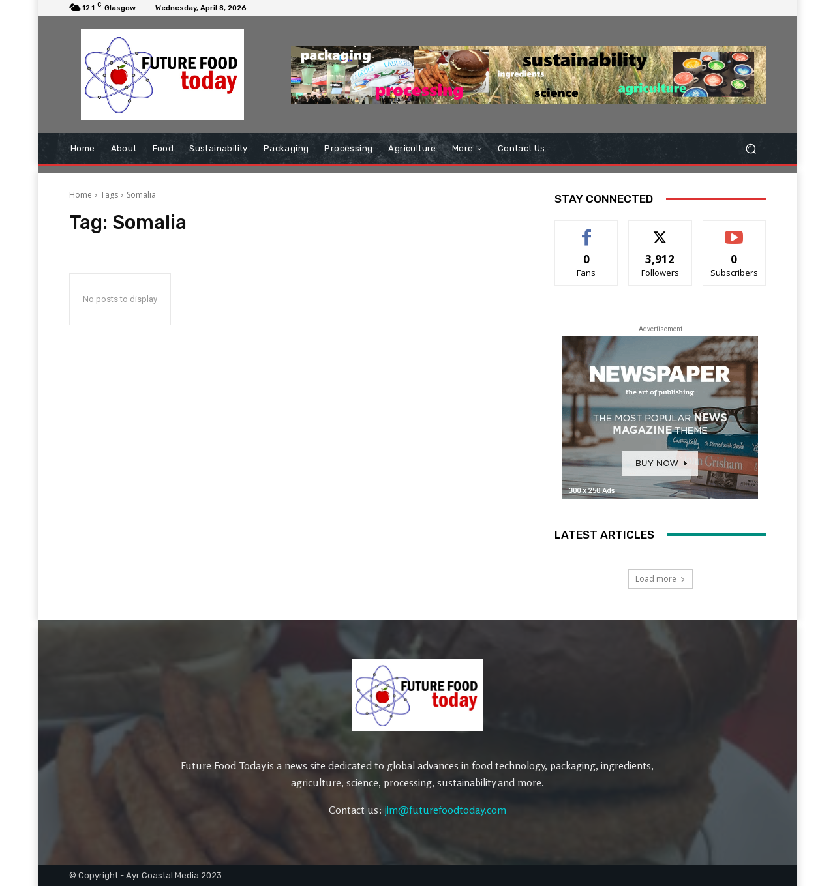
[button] (750, 148)
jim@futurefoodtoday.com (445, 809)
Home (80, 194)
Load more (660, 578)
